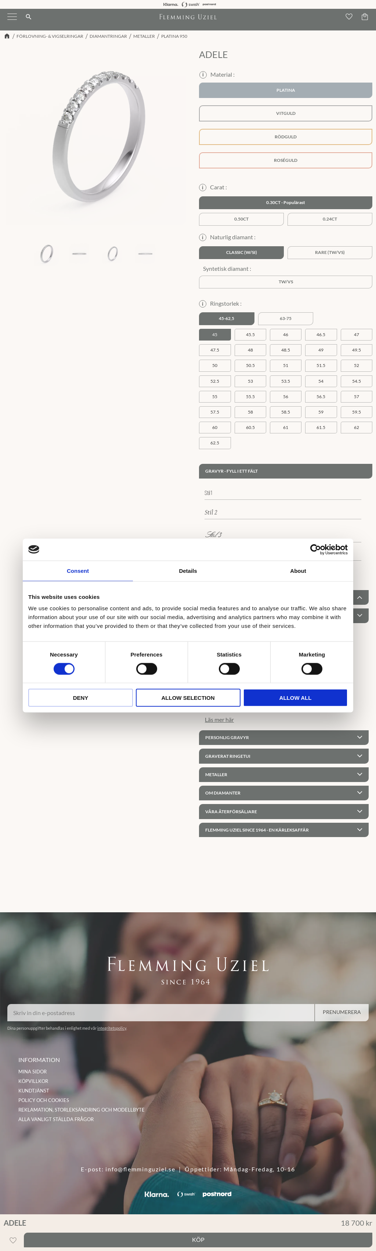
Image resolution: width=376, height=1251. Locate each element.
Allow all (295, 698)
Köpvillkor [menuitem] (33, 1081)
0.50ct (241, 219)
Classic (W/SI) (241, 252)
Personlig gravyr (227, 737)
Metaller (216, 774)
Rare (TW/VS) (330, 252)
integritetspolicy (111, 1028)
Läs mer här (219, 719)
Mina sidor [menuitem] (32, 1071)
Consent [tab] (78, 570)
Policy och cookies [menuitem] (43, 1100)
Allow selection (188, 698)
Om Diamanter (223, 793)
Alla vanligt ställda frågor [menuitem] (56, 1119)
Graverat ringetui (227, 756)
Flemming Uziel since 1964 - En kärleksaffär (257, 830)
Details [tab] (188, 570)
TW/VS (286, 281)
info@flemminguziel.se (140, 1168)
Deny (80, 698)
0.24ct (330, 219)
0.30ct (273, 202)
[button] (12, 21)
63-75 (286, 318)
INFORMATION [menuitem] (39, 1059)
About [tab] (298, 570)
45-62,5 (226, 318)
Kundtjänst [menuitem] (33, 1091)
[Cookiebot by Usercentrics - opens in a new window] (315, 549)
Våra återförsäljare (231, 811)
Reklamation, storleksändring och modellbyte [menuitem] (81, 1110)
